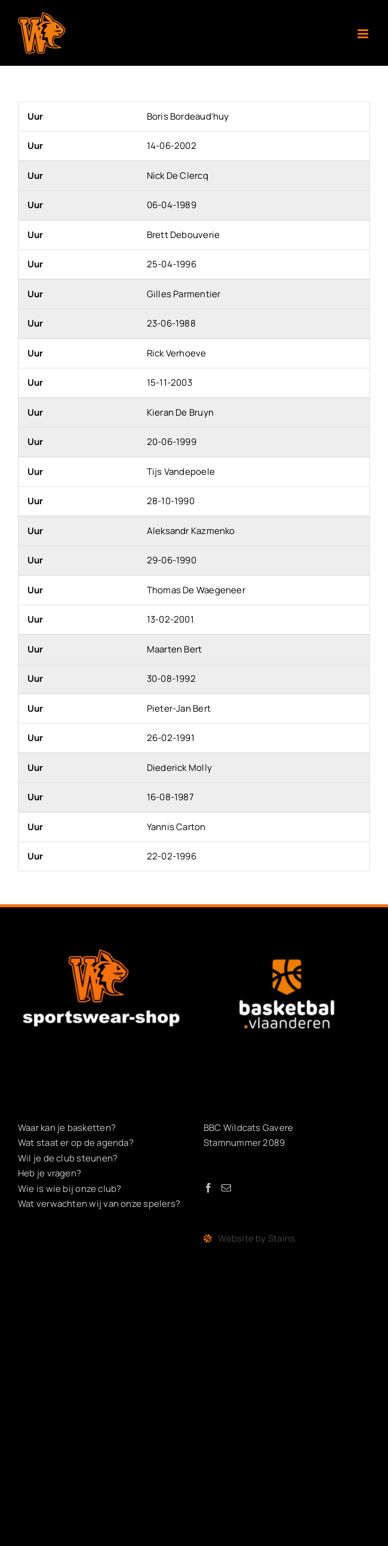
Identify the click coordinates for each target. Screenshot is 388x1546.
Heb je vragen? (49, 1173)
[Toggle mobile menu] (364, 34)
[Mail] (226, 1188)
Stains (281, 1238)
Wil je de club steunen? (68, 1158)
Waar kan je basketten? (67, 1127)
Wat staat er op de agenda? (76, 1142)
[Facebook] (208, 1188)
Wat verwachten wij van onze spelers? (99, 1203)
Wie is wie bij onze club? (70, 1188)
